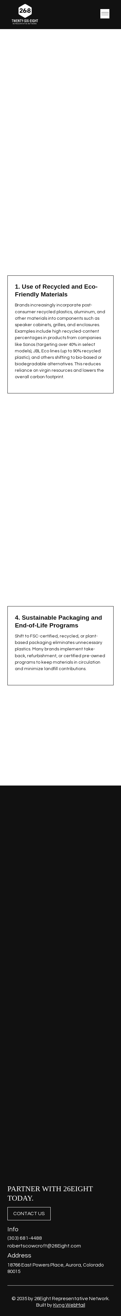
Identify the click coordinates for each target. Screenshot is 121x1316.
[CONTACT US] (29, 1214)
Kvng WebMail (69, 1305)
